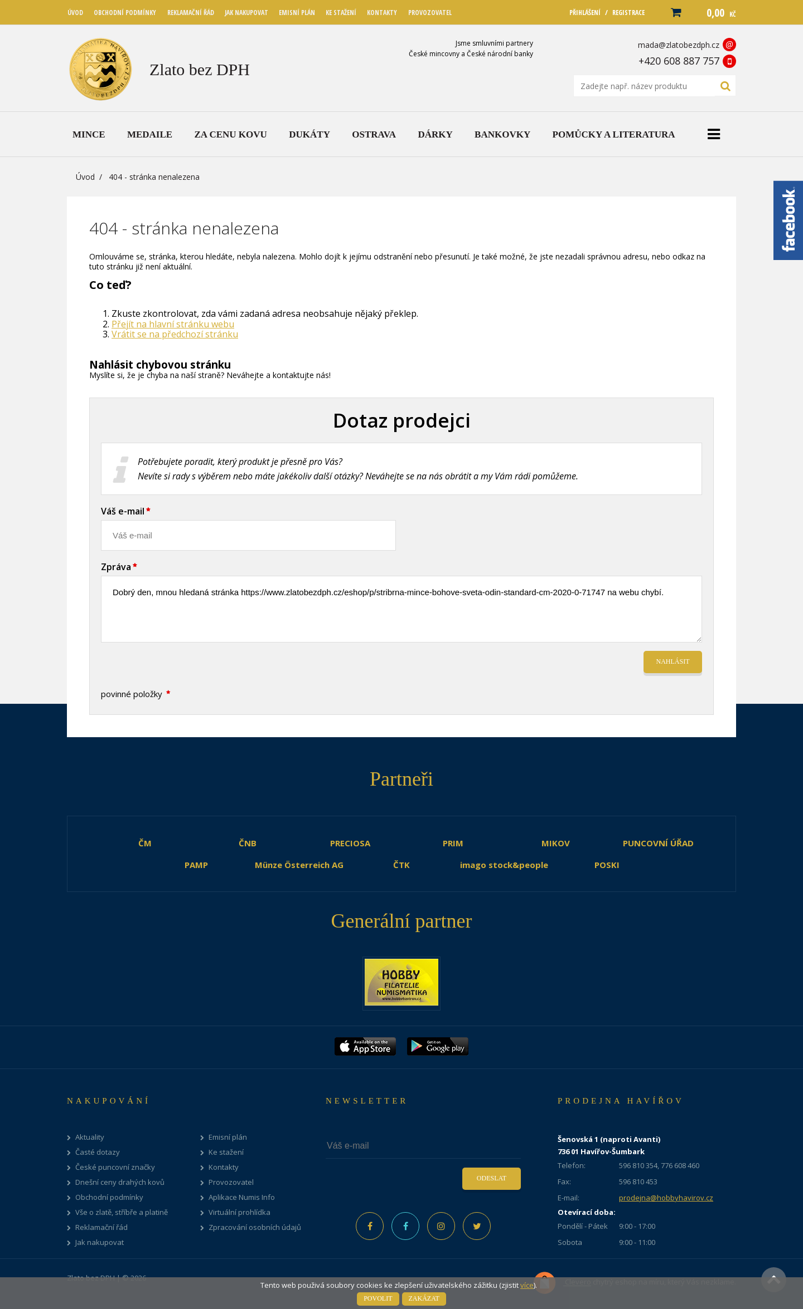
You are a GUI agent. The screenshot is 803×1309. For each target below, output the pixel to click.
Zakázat (424, 1298)
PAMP (196, 864)
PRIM (453, 843)
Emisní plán (228, 1137)
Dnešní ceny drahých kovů (120, 1182)
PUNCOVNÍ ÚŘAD (658, 843)
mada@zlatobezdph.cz (678, 45)
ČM (145, 843)
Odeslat (491, 1178)
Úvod (85, 176)
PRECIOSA (350, 843)
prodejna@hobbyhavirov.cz (666, 1198)
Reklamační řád (101, 1227)
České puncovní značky (115, 1167)
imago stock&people (504, 864)
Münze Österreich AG (299, 864)
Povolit (378, 1298)
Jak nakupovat (99, 1242)
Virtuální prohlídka (239, 1212)
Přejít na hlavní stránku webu (173, 324)
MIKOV (555, 843)
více (527, 1285)
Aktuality (89, 1137)
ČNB (248, 843)
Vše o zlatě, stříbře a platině (121, 1212)
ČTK (401, 864)
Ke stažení (226, 1152)
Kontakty (224, 1167)
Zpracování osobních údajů (255, 1227)
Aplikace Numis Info (242, 1197)
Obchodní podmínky (109, 1197)
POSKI (607, 864)
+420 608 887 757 (678, 60)
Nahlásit (673, 661)
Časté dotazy (97, 1152)
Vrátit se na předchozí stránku (175, 334)
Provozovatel (231, 1182)
